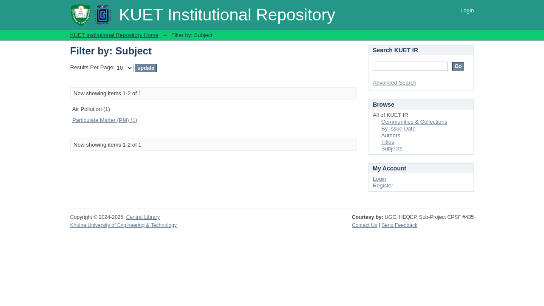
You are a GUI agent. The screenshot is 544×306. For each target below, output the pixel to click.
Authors (390, 135)
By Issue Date (398, 128)
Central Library (143, 217)
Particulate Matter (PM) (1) (104, 120)
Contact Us (364, 225)
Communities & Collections (414, 122)
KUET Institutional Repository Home (114, 35)
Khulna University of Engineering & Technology (123, 225)
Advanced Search (394, 82)
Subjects (391, 148)
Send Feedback (400, 225)
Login (467, 10)
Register (383, 185)
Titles (387, 142)
